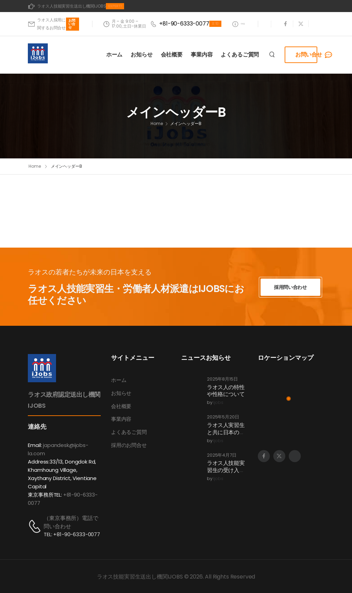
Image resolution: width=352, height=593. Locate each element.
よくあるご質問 (240, 62)
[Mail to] (76, 6)
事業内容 (201, 62)
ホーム (114, 62)
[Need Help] (236, 28)
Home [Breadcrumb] (157, 135)
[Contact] (36, 526)
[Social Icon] (285, 27)
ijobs (218, 403)
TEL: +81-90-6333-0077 (72, 534)
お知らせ (141, 62)
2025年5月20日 (223, 417)
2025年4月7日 (221, 455)
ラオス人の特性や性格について (225, 390)
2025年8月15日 (222, 379)
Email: (35, 445)
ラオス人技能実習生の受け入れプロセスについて (225, 474)
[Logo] (38, 61)
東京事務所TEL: (45, 494)
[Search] (272, 62)
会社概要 (172, 62)
